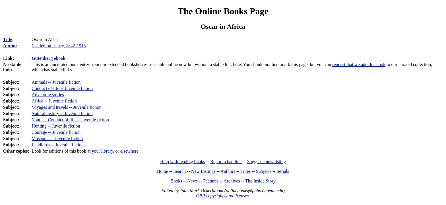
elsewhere (129, 151)
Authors (227, 171)
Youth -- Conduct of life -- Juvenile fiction (70, 119)
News (192, 181)
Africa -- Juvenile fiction (54, 101)
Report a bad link (226, 161)
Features (210, 181)
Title (7, 39)
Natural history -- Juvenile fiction (62, 113)
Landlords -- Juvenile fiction (58, 144)
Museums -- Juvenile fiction (57, 138)
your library (102, 151)
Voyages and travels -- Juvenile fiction (66, 107)
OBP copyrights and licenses (222, 195)
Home (162, 171)
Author (10, 45)
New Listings (203, 171)
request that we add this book (358, 64)
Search (180, 171)
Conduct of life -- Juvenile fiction (62, 88)
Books (176, 181)
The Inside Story (260, 181)
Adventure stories (48, 94)
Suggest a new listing (266, 161)
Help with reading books (182, 161)
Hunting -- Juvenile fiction (56, 126)
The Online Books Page (222, 11)
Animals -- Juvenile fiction (56, 82)
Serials (283, 171)
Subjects (263, 171)
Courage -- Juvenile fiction (56, 132)
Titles (245, 171)
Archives (232, 181)
